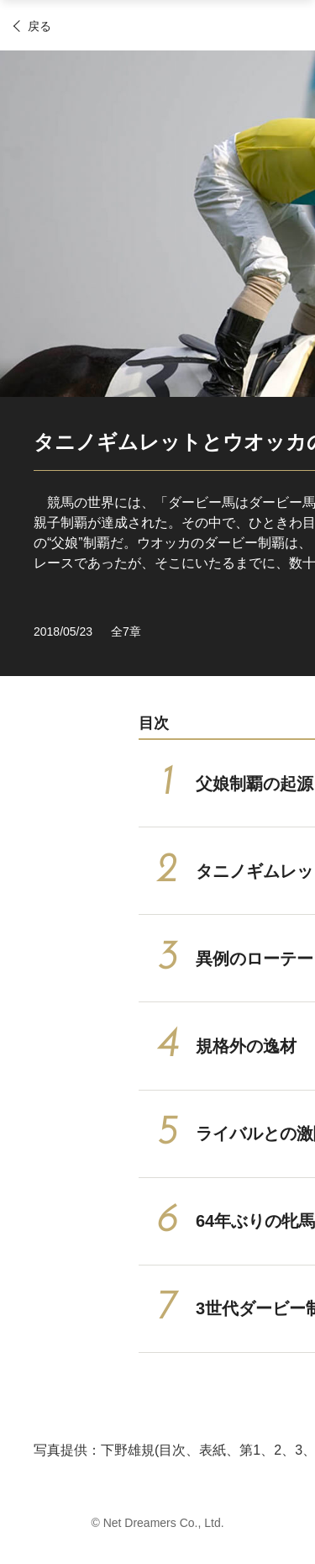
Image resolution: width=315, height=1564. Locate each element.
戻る (39, 26)
